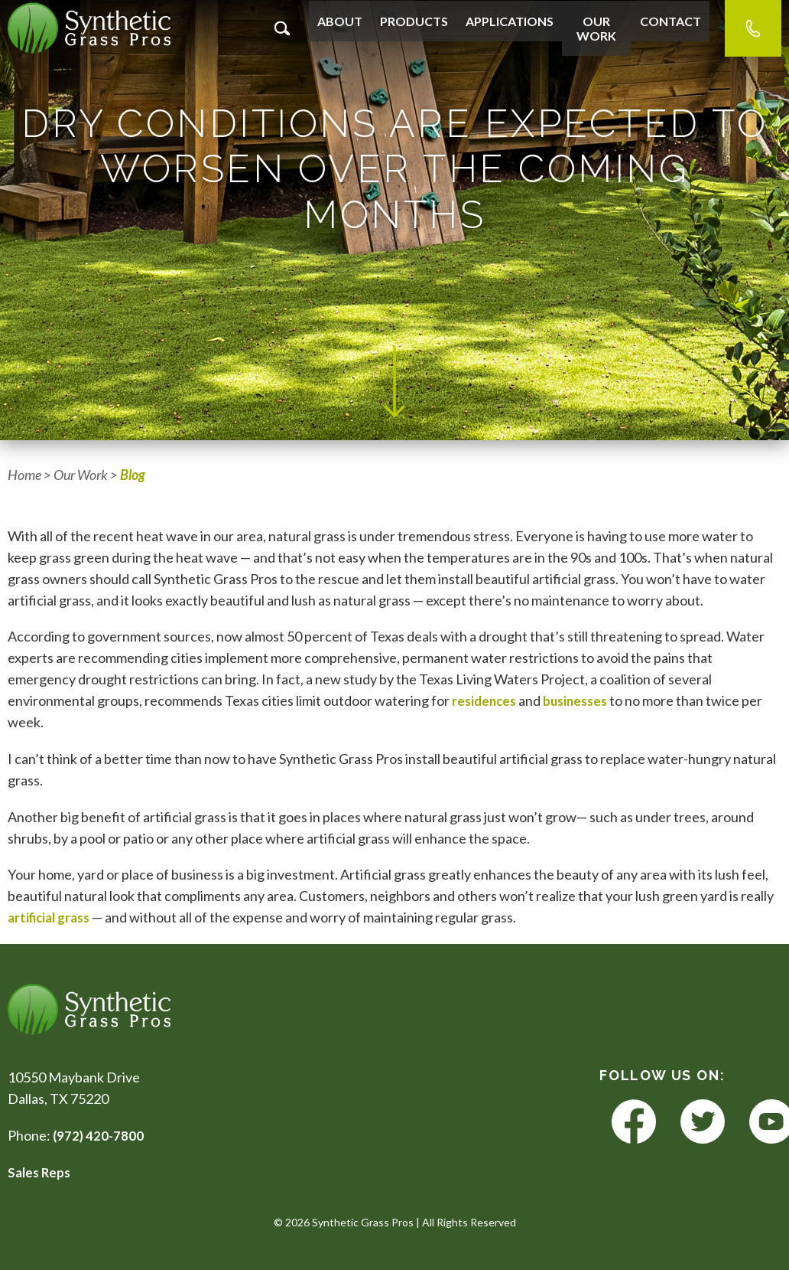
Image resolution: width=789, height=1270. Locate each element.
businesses (581, 700)
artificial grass (52, 917)
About (338, 28)
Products (409, 28)
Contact (672, 28)
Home (24, 474)
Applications (500, 28)
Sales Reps (41, 1172)
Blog (132, 474)
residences (486, 700)
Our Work (593, 28)
